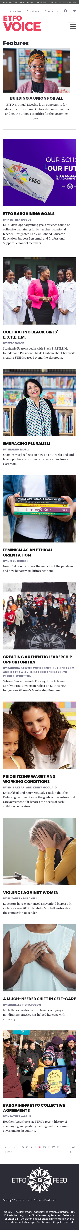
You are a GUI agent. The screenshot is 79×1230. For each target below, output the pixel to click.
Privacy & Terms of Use (16, 1200)
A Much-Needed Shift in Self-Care (39, 999)
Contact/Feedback (45, 1200)
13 (58, 1147)
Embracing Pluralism (26, 443)
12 (53, 1147)
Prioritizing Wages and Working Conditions (29, 779)
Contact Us (51, 11)
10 (44, 1147)
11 (49, 1147)
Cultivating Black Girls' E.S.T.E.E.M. (30, 334)
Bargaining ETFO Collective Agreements (34, 1108)
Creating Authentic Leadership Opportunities (37, 659)
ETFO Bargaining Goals (29, 213)
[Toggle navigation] (72, 26)
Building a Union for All (36, 98)
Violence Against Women (31, 892)
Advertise (15, 11)
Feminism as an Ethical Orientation (28, 552)
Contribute (33, 11)
